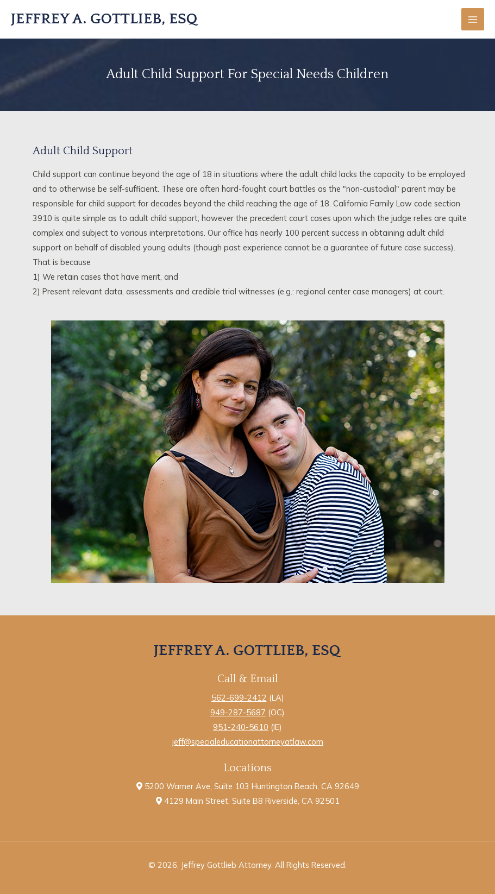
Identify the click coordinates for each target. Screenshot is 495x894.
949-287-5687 (238, 712)
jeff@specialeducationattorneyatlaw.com (247, 741)
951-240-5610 (240, 727)
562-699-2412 (239, 697)
